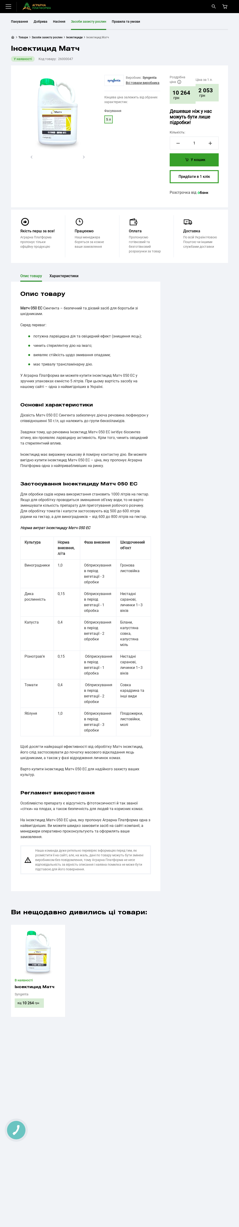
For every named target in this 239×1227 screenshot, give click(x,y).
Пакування (19, 21)
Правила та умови (126, 21)
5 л (108, 119)
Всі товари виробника (142, 83)
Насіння (59, 21)
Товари (23, 37)
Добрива (40, 21)
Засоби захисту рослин (88, 21)
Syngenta (150, 77)
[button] (31, 157)
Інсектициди (74, 37)
